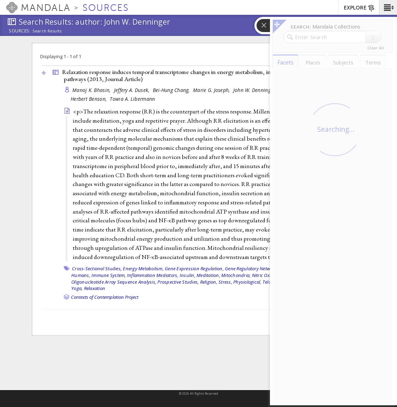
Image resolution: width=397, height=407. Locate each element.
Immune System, (108, 275)
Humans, (80, 275)
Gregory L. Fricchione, (304, 90)
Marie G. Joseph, (212, 90)
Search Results (47, 31)
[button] (388, 7)
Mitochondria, (236, 275)
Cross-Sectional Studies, (97, 268)
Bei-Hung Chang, (172, 90)
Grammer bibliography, (305, 268)
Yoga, (77, 288)
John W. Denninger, (255, 90)
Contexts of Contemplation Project (104, 297)
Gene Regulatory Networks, (252, 268)
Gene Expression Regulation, (194, 268)
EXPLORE (359, 8)
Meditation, (208, 275)
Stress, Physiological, (239, 282)
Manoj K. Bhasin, (92, 90)
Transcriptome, (327, 282)
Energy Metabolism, (143, 268)
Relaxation (95, 288)
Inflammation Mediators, (153, 275)
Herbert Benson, (89, 98)
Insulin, (188, 275)
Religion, (208, 282)
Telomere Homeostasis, (286, 282)
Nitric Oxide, (264, 275)
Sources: (20, 31)
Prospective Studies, (178, 282)
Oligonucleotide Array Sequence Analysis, (113, 282)
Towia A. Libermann (132, 98)
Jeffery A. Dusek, (132, 90)
